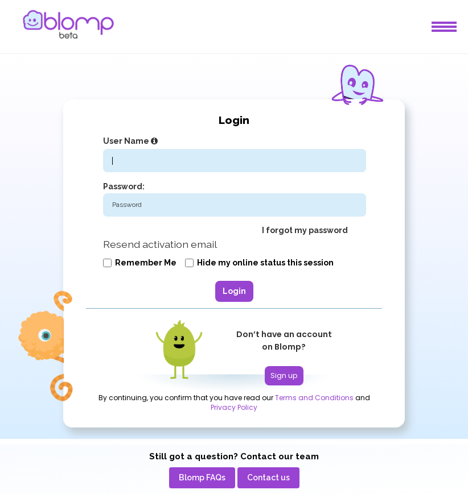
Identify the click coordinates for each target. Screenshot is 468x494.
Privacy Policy (234, 407)
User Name (132, 141)
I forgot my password (305, 230)
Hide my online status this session (259, 262)
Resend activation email (160, 244)
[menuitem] (202, 477)
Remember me (139, 262)
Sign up (284, 375)
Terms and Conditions (314, 397)
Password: (124, 186)
